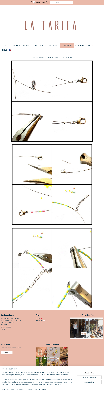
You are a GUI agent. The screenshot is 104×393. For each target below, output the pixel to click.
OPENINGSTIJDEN (6, 327)
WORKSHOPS (67, 45)
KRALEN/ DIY (40, 45)
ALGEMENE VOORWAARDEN (10, 318)
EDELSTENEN (79, 45)
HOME (4, 45)
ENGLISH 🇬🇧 (6, 50)
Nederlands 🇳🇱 (40, 320)
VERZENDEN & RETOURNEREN (11, 320)
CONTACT (4, 325)
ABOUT (89, 45)
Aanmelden (7, 353)
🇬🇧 (41, 318)
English (38, 318)
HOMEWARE (53, 45)
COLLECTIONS (15, 45)
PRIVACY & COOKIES (7, 323)
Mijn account (42, 2)
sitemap (63, 389)
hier (70, 57)
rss (66, 389)
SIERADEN (28, 45)
